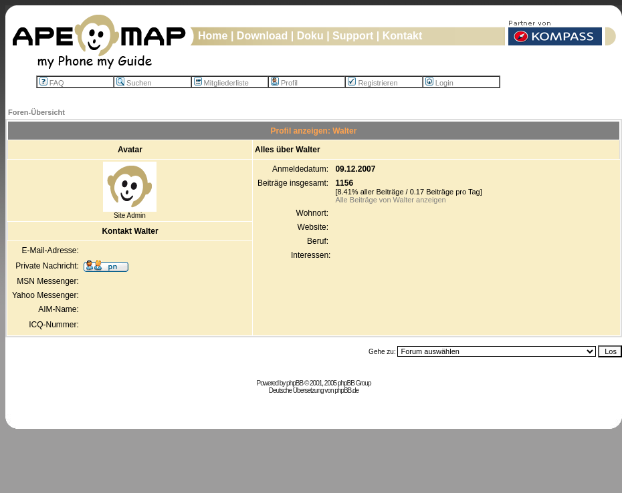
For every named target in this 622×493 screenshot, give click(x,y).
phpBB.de (346, 390)
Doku (310, 35)
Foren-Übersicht (36, 112)
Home (212, 35)
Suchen (133, 83)
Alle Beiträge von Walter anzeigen (390, 200)
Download (262, 35)
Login (439, 83)
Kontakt (403, 35)
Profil (284, 83)
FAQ (51, 83)
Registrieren (372, 83)
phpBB (294, 383)
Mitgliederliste (221, 83)
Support (352, 35)
